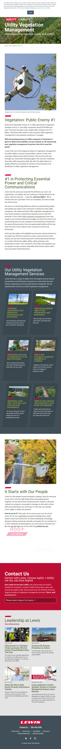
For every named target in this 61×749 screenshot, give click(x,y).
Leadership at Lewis (25, 516)
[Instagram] (35, 738)
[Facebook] (30, 738)
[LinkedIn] (26, 738)
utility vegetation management (33, 216)
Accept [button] (30, 12)
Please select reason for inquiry (20, 600)
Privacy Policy (46, 8)
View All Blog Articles (12, 624)
